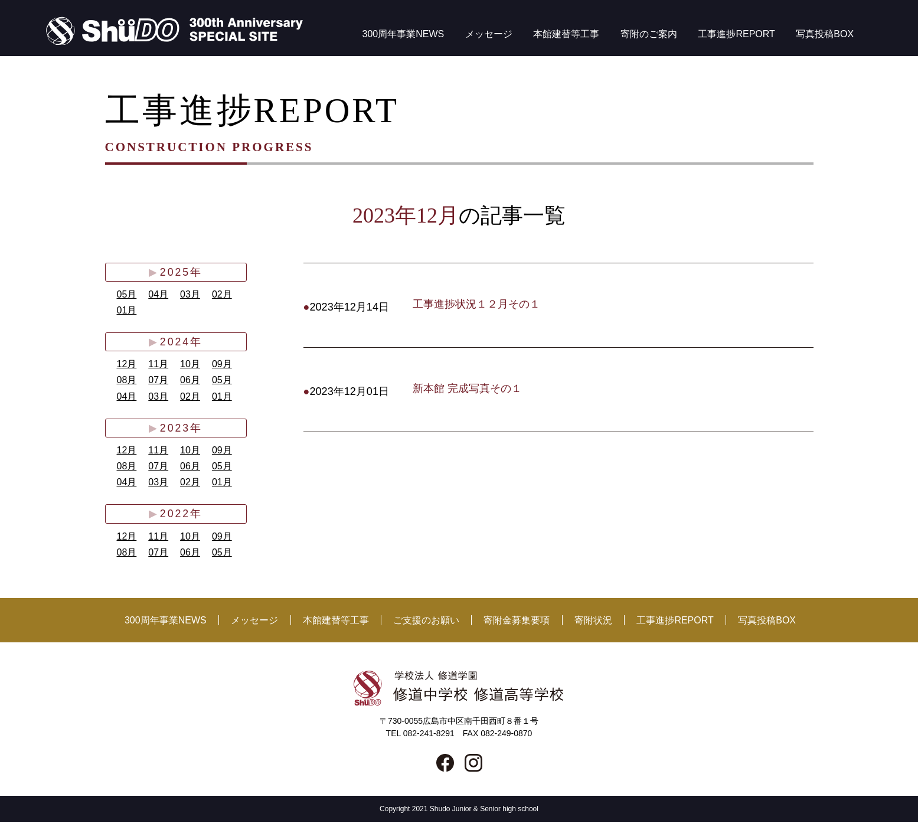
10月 (190, 365)
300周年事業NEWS (403, 34)
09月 (222, 365)
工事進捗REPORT (736, 34)
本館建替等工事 (566, 34)
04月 (158, 294)
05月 (127, 294)
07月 (158, 380)
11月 (158, 365)
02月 (222, 294)
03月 (190, 294)
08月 (127, 380)
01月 (127, 310)
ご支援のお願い (426, 621)
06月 (190, 380)
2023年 (180, 429)
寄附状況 (593, 621)
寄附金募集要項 (516, 621)
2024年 (180, 342)
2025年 (180, 272)
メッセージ (488, 34)
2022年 (180, 515)
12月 (127, 365)
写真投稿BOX (825, 34)
